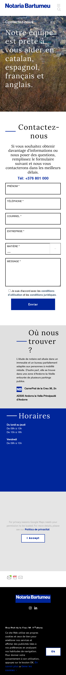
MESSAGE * (14, 261)
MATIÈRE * (13, 246)
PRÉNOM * (13, 186)
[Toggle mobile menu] (59, 5)
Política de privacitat (37, 529)
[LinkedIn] (35, 608)
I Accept (33, 538)
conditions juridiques (43, 295)
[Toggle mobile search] (59, 9)
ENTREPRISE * (15, 231)
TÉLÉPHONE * (15, 201)
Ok (53, 651)
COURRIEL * (14, 216)
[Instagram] (30, 608)
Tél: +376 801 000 (33, 178)
